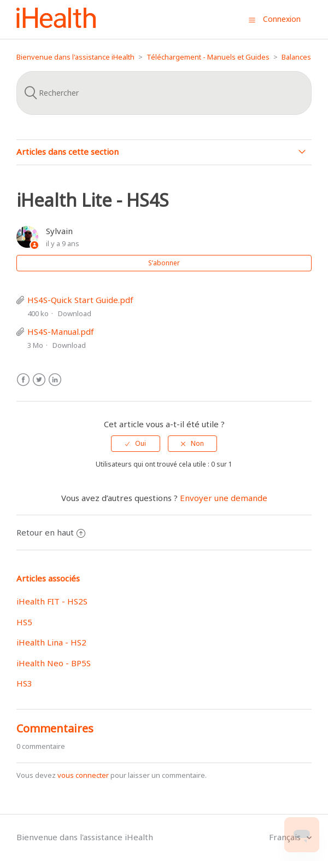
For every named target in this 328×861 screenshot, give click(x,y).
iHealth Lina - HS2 (51, 642)
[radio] (135, 443)
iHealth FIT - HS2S (51, 601)
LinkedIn (55, 380)
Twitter (39, 380)
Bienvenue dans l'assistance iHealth (75, 57)
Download (74, 313)
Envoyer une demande (223, 497)
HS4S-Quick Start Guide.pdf (80, 299)
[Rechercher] (164, 93)
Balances (296, 57)
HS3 (24, 683)
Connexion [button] (282, 19)
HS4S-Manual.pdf (60, 331)
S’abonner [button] (164, 262)
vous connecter (83, 775)
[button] (252, 19)
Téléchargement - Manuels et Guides (208, 57)
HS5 (24, 621)
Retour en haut (50, 532)
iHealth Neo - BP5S (53, 663)
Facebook (23, 380)
